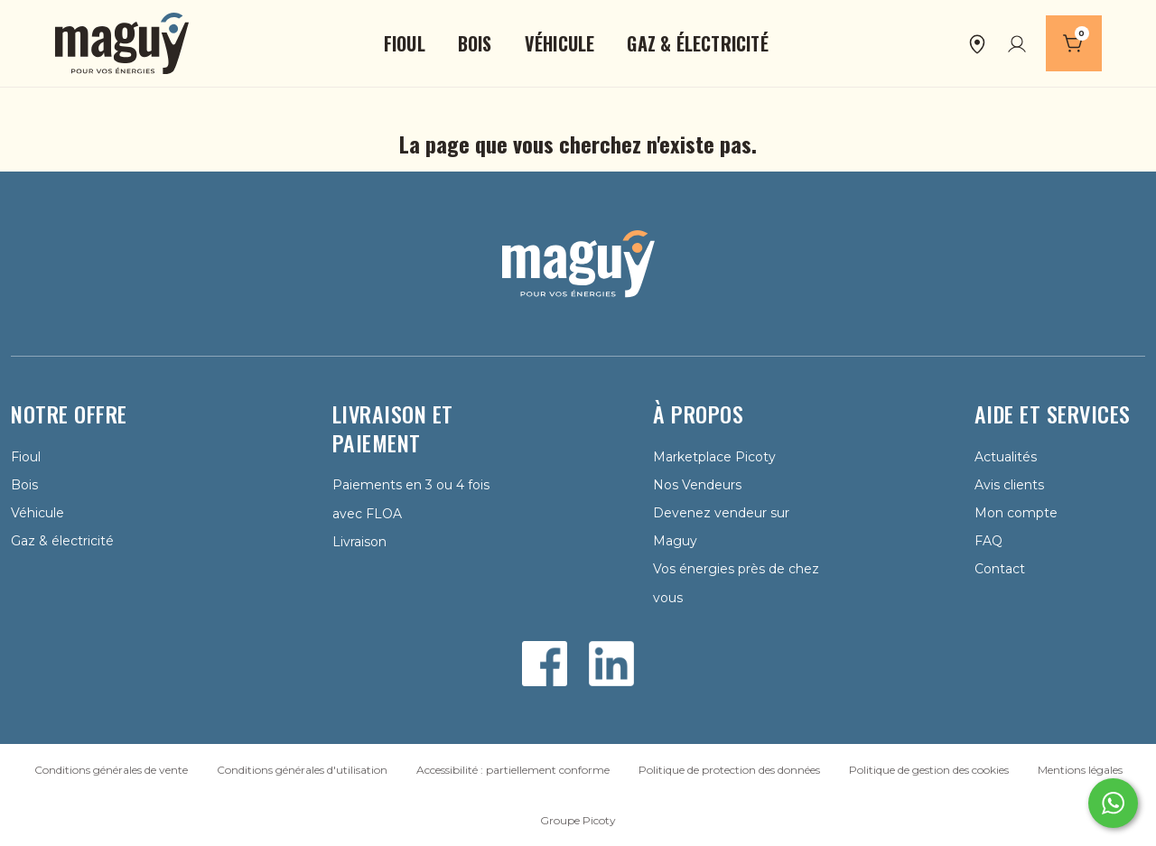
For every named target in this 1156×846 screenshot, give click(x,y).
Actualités (1005, 457)
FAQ (988, 541)
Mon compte (1016, 513)
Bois (24, 485)
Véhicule (37, 513)
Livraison (359, 542)
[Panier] (1074, 43)
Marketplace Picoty (714, 457)
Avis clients (1009, 485)
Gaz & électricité (62, 541)
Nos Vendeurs (697, 485)
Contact (999, 569)
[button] (405, 43)
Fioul (26, 457)
